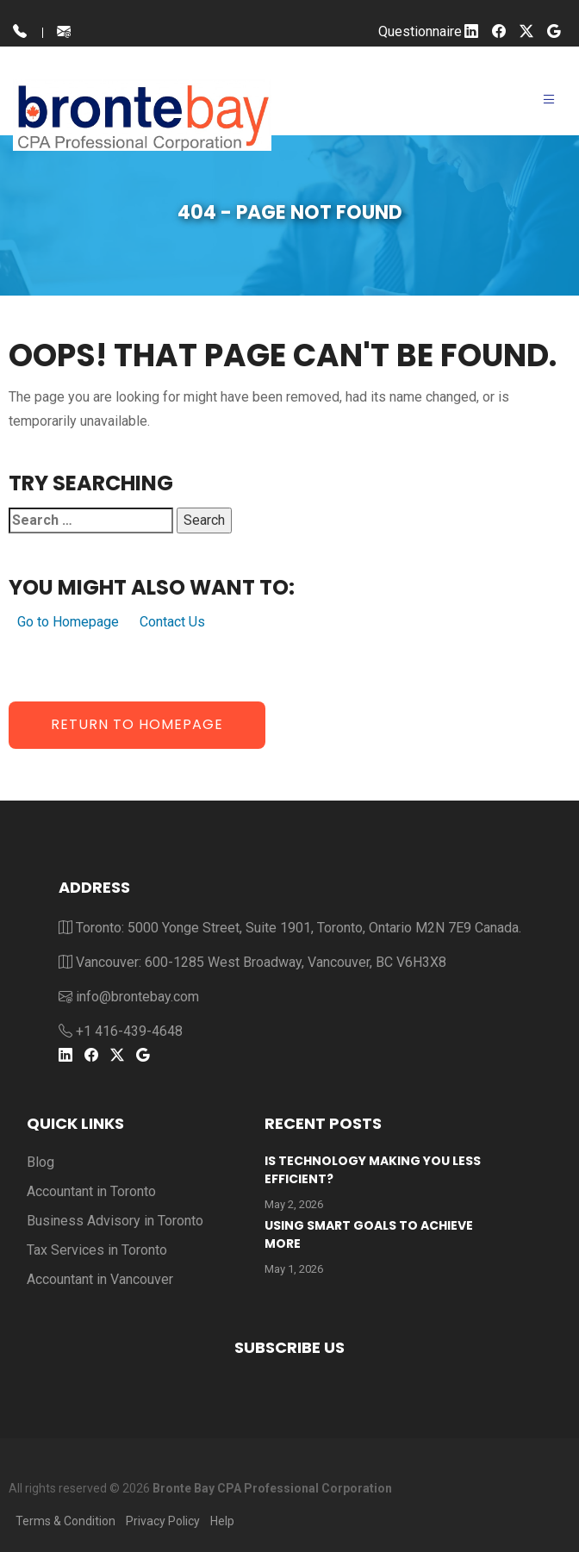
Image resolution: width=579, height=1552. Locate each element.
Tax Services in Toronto (97, 1250)
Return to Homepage (137, 724)
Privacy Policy (163, 1521)
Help (222, 1521)
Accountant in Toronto (91, 1191)
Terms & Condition (65, 1521)
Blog (40, 1162)
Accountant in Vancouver (100, 1279)
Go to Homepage (68, 622)
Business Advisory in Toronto (115, 1220)
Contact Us (172, 622)
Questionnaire (420, 31)
